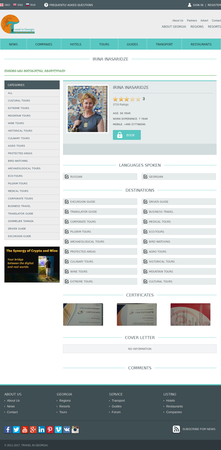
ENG (18, 5)
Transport (164, 45)
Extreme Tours (18, 108)
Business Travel (19, 206)
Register (214, 5)
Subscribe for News (199, 429)
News (13, 45)
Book (130, 135)
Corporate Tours (20, 199)
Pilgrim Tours (17, 184)
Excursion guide (19, 236)
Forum (116, 412)
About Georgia (174, 27)
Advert (204, 20)
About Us (177, 20)
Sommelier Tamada (21, 221)
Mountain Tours (19, 116)
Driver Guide (17, 229)
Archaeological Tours (24, 169)
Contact (216, 20)
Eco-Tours (15, 176)
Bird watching (18, 161)
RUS (31, 5)
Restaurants (201, 45)
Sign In (198, 5)
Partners (192, 20)
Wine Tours (16, 123)
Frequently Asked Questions (68, 5)
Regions (197, 27)
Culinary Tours (19, 138)
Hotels (75, 45)
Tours (104, 45)
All (10, 93)
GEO (5, 5)
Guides (132, 45)
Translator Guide (20, 214)
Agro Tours (16, 146)
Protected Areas (20, 154)
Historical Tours (20, 131)
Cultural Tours (19, 101)
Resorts (214, 27)
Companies (43, 45)
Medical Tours (18, 191)
